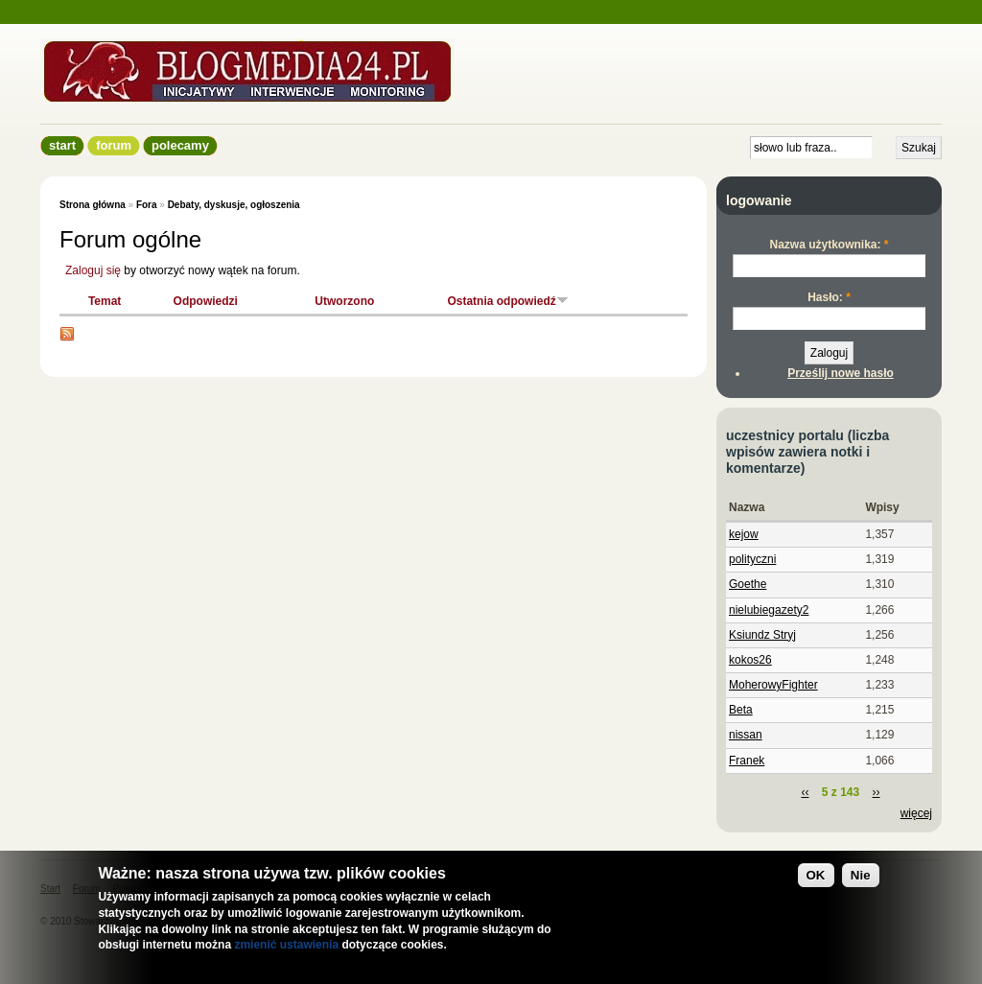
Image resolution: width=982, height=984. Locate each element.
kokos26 (750, 660)
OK (816, 875)
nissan (745, 734)
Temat (104, 301)
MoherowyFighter (773, 684)
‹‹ (804, 792)
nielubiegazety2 (768, 610)
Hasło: (829, 297)
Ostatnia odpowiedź (507, 301)
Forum (113, 145)
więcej (916, 813)
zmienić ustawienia (286, 944)
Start (62, 145)
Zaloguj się (93, 270)
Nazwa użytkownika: (828, 244)
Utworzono (344, 301)
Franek (746, 760)
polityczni (752, 559)
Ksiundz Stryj (762, 635)
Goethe (747, 584)
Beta (741, 709)
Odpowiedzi (206, 301)
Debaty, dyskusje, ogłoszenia (234, 204)
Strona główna (92, 204)
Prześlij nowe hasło (840, 373)
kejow (744, 534)
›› (876, 792)
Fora (146, 204)
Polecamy (180, 145)
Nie (861, 875)
